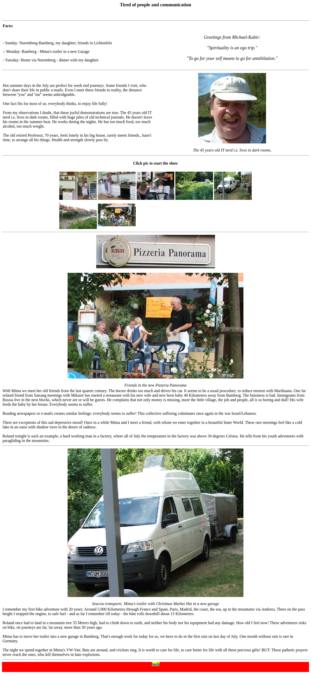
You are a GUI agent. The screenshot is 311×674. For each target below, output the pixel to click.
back (155, 664)
